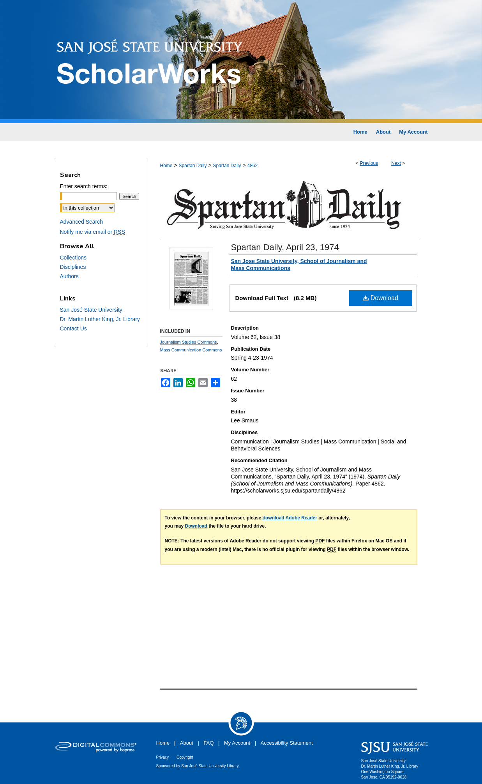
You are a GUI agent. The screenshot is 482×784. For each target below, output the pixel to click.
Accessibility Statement (287, 743)
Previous (369, 163)
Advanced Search (81, 222)
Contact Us (73, 328)
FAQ (208, 743)
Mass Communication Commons (191, 350)
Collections (73, 257)
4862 (252, 165)
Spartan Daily (192, 165)
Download (380, 298)
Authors (69, 276)
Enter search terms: (84, 186)
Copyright (185, 757)
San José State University (91, 310)
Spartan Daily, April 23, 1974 (285, 247)
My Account (237, 743)
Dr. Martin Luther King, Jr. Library (100, 319)
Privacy (162, 757)
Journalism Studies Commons (188, 342)
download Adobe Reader (290, 518)
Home (166, 165)
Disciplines (73, 267)
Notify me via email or (92, 232)
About (186, 743)
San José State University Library (210, 766)
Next (396, 163)
